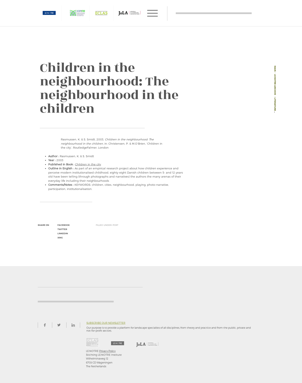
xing (60, 237)
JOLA (129, 13)
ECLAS (101, 13)
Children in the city (88, 164)
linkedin (62, 233)
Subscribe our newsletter (105, 323)
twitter (62, 229)
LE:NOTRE (49, 13)
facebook (63, 225)
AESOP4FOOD (77, 13)
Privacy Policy (107, 350)
